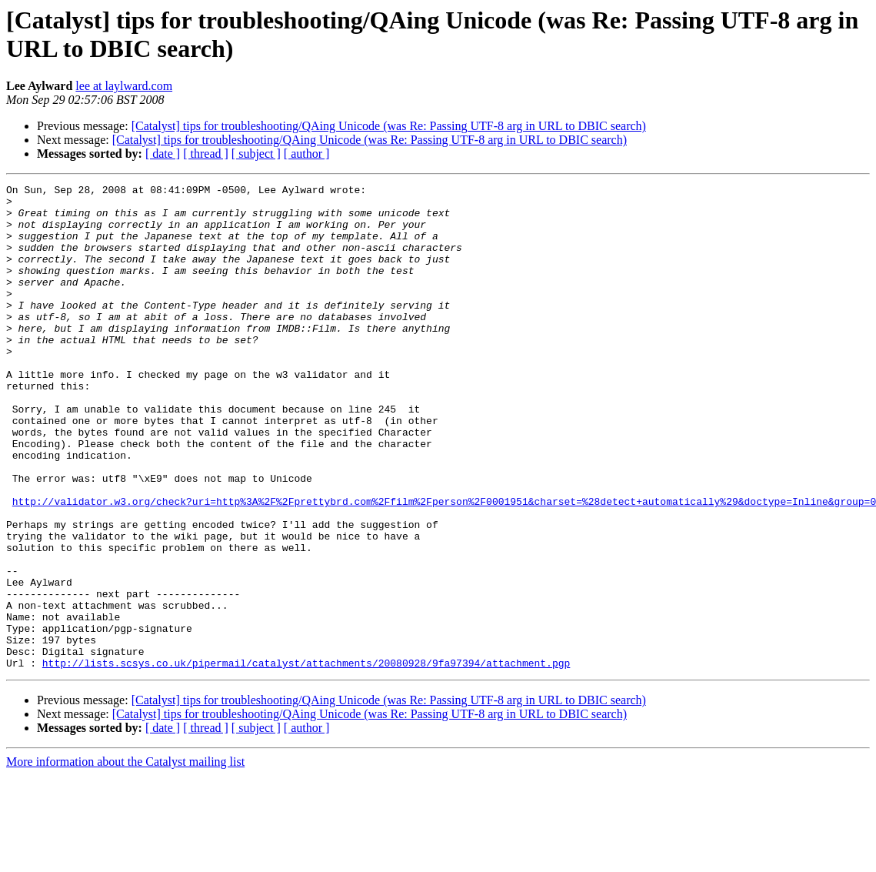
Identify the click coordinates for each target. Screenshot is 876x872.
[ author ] (307, 153)
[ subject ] (256, 153)
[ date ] (162, 153)
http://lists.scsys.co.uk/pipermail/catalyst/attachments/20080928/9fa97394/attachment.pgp (306, 760)
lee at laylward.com (123, 85)
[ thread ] (205, 153)
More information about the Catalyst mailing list (125, 858)
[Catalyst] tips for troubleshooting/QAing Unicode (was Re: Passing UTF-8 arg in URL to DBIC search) (389, 125)
